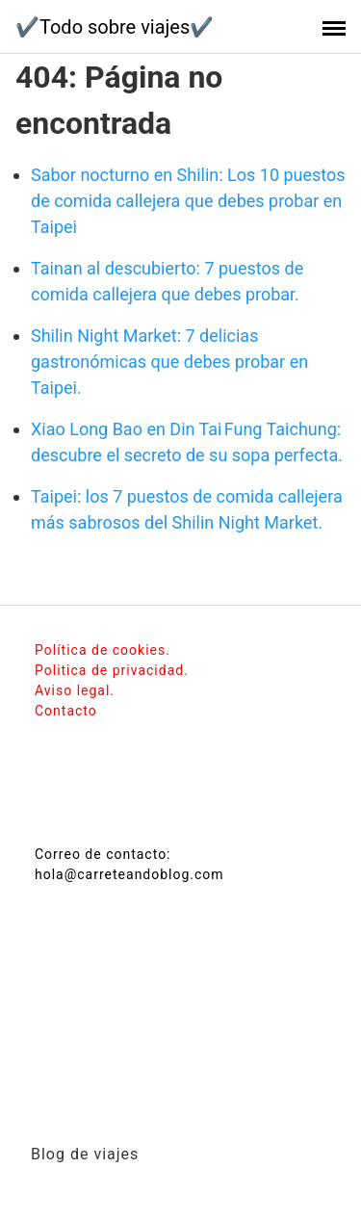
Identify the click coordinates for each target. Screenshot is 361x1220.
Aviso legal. (75, 690)
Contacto (66, 710)
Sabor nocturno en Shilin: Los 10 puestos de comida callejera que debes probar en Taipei (188, 201)
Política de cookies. (102, 650)
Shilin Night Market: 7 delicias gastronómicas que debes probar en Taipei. (169, 361)
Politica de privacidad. (112, 670)
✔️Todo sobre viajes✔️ (114, 27)
